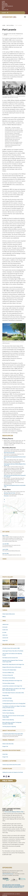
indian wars (5, 635)
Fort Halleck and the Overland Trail (10, 657)
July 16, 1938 (5, 549)
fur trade (4, 632)
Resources (5, 5)
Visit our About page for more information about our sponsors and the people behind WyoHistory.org (13, 886)
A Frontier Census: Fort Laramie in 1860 (11, 648)
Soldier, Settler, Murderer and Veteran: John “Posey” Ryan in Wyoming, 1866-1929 (13, 689)
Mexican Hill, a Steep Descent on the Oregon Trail (13, 664)
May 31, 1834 (5, 535)
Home (3, 1)
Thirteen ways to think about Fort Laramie (11, 764)
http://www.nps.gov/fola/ (9, 452)
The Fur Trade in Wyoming (8, 713)
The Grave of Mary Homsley (8, 683)
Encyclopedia (10, 25)
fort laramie (4, 627)
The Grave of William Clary (8, 672)
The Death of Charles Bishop (8, 678)
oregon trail (4, 640)
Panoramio (6, 496)
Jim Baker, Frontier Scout (7, 710)
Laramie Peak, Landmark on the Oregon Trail (12, 686)
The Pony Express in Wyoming (9, 726)
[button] (4, 500)
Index (3, 7)
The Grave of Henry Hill (7, 675)
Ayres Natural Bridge (7, 698)
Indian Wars (5, 754)
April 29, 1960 (5, 553)
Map (3, 8)
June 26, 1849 (5, 544)
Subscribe (4, 3)
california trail (5, 624)
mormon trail (5, 637)
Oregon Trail (5, 746)
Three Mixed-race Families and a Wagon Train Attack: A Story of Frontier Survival (14, 706)
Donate (4, 12)
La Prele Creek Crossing (7, 701)
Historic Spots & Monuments (8, 614)
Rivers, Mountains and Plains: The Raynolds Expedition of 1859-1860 (11, 723)
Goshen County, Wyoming (8, 719)
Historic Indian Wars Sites (8, 743)
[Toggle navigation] (25, 17)
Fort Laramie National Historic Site (11, 809)
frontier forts (5, 629)
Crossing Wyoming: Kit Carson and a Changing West (13, 703)
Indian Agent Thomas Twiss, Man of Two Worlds (12, 651)
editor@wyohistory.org (7, 873)
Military (4, 616)
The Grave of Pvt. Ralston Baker (9, 670)
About (3, 2)
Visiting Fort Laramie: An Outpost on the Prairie (12, 772)
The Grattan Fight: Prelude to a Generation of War (13, 692)
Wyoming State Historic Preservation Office (13, 34)
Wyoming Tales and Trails (9, 493)
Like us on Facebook (7, 6)
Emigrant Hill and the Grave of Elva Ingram (11, 667)
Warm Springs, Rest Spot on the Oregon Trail (12, 680)
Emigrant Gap (5, 695)
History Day (5, 9)
